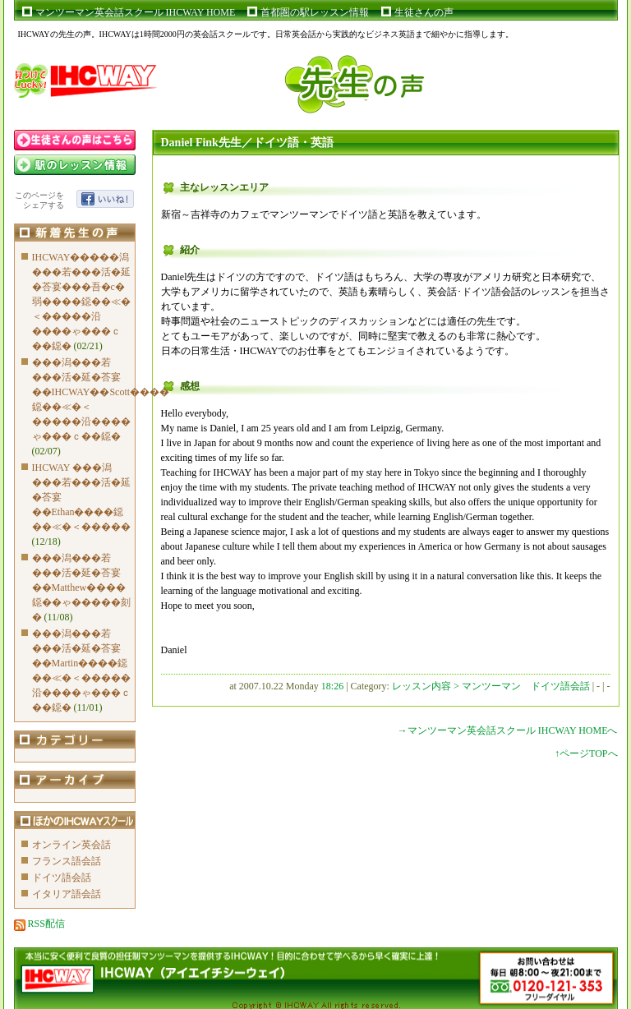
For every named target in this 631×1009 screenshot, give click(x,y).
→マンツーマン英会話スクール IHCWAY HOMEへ (508, 730)
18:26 (332, 686)
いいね (105, 199)
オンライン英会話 (71, 844)
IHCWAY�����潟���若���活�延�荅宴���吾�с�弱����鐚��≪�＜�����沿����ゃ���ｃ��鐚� (81, 301)
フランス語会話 (66, 861)
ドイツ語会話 (61, 877)
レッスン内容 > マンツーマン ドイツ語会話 (492, 686)
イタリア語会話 (66, 894)
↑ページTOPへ (586, 753)
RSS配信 (39, 923)
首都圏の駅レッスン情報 (314, 12)
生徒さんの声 (424, 12)
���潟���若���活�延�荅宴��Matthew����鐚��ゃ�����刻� (81, 587)
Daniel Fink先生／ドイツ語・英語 (247, 142)
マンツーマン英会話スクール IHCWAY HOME (135, 12)
